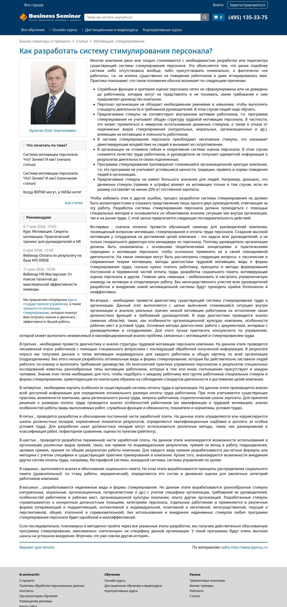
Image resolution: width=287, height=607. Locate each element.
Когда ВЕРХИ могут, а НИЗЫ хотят (52, 192)
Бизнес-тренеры (202, 585)
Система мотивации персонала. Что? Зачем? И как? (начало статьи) (51, 159)
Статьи (195, 596)
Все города (33, 4)
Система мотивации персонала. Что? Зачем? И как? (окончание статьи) (51, 178)
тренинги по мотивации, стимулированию (42, 310)
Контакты (26, 591)
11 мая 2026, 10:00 (53, 279)
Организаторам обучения (38, 596)
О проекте (27, 580)
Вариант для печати (36, 547)
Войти (218, 4)
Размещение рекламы (35, 601)
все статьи (74, 202)
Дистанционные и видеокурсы (110, 29)
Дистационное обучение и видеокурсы (133, 585)
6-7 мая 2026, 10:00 (53, 234)
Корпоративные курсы (162, 29)
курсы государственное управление (50, 301)
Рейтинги (197, 591)
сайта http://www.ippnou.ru (244, 547)
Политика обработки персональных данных (51, 585)
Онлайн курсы (63, 29)
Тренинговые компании (207, 580)
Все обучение (33, 29)
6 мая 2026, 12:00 (53, 255)
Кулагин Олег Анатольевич (53, 130)
